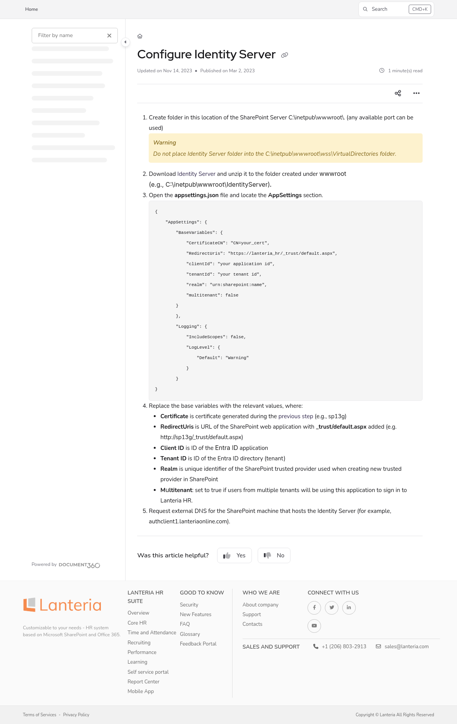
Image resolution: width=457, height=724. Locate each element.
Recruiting (139, 642)
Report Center (143, 681)
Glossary (190, 634)
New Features (196, 614)
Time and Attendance (151, 632)
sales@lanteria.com (402, 646)
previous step (296, 416)
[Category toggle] (125, 42)
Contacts (253, 624)
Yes (234, 555)
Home (31, 9)
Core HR (136, 623)
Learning (137, 662)
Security (189, 604)
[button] (396, 9)
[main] (280, 300)
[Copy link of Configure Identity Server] (284, 55)
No (274, 555)
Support (252, 614)
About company (261, 604)
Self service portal (147, 672)
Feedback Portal (198, 644)
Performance (141, 652)
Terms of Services (39, 715)
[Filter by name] (75, 35)
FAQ (185, 624)
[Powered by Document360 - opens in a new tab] (66, 564)
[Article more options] (416, 93)
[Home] (140, 36)
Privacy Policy (76, 715)
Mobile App (140, 691)
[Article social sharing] (398, 93)
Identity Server (196, 174)
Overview (138, 613)
